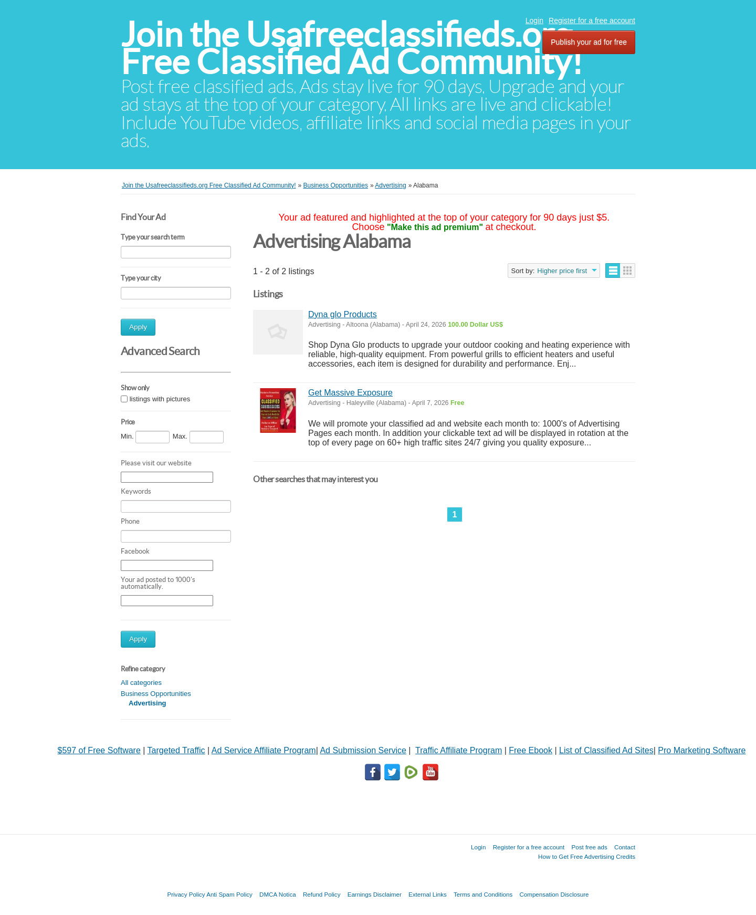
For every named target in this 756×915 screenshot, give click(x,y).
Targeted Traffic (176, 750)
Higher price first (562, 271)
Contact (624, 847)
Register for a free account (592, 20)
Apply (138, 327)
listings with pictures (160, 399)
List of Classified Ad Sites (606, 750)
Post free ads (589, 847)
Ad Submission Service (363, 750)
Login (534, 20)
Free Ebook (530, 750)
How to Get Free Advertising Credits (586, 856)
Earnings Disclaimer (375, 894)
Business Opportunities (156, 694)
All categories (141, 683)
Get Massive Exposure (350, 392)
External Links (427, 894)
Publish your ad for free (589, 42)
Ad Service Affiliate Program (264, 750)
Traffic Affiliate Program (458, 750)
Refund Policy (322, 894)
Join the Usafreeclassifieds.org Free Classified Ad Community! (352, 48)
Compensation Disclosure (554, 894)
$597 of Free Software (99, 750)
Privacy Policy (186, 894)
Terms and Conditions (483, 894)
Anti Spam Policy (229, 894)
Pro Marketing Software (702, 750)
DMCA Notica (277, 894)
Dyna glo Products (342, 314)
